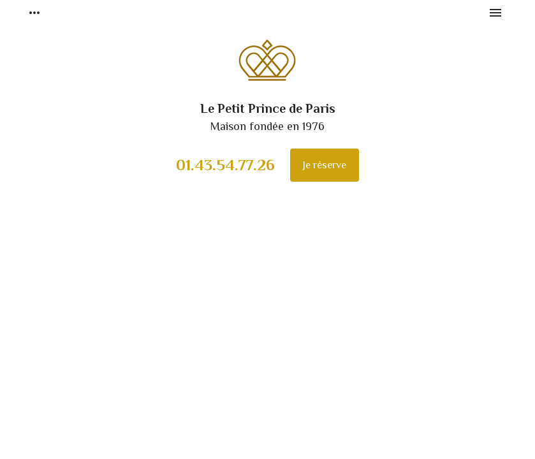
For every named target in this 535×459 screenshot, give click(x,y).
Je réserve (324, 165)
